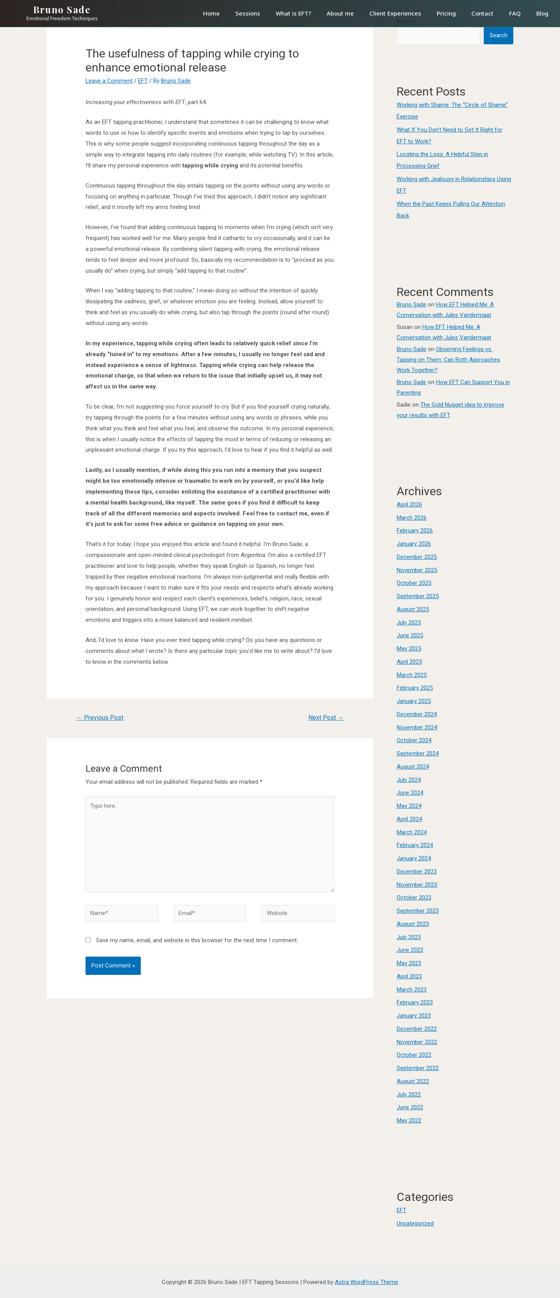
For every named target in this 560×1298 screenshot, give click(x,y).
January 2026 (414, 543)
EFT (143, 80)
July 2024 (409, 779)
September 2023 (418, 910)
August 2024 (413, 766)
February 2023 (415, 1002)
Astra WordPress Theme (366, 1282)
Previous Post (99, 717)
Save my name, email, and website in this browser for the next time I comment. (197, 940)
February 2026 (415, 530)
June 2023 (410, 950)
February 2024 (415, 845)
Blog (542, 13)
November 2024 (417, 727)
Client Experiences (395, 13)
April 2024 (409, 819)
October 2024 (414, 740)
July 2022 (409, 1094)
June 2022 (410, 1107)
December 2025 (417, 556)
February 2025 (415, 687)
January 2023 (414, 1015)
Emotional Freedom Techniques (61, 18)
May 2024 (409, 805)
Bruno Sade (61, 9)
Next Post (326, 717)
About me (340, 13)
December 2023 (417, 871)
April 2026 (409, 504)
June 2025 (410, 635)
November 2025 (417, 570)
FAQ (515, 13)
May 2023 (409, 963)
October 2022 (414, 1054)
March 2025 (412, 675)
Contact (482, 13)
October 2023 (414, 897)
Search (499, 35)
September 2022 (418, 1068)
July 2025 (409, 622)
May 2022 (409, 1120)
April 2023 (409, 976)
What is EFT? (293, 13)
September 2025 (418, 596)
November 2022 (417, 1042)
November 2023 (417, 884)
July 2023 (409, 937)
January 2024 (414, 858)
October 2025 (414, 582)
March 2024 (412, 832)
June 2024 (410, 792)
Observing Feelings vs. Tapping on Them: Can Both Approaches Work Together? (448, 360)
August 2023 (413, 923)
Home (211, 13)
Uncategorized (415, 1223)
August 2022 (413, 1081)
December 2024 (417, 714)
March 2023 (412, 989)
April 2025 (409, 661)
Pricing (446, 13)
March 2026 (412, 517)
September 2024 (418, 753)
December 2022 (417, 1028)
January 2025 (414, 701)
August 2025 (413, 609)
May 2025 (409, 648)
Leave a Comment (109, 80)
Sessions (247, 13)
